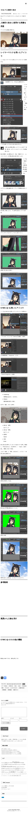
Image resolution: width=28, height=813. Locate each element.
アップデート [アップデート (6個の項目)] (8, 774)
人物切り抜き (21, 687)
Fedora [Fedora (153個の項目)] (15, 762)
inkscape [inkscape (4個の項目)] (18, 764)
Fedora (5, 685)
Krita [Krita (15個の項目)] (24, 764)
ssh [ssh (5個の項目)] (20, 770)
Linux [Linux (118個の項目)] (3, 766)
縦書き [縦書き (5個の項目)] (17, 775)
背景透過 (9, 689)
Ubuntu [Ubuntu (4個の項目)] (22, 770)
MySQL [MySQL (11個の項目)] (14, 766)
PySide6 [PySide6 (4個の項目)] (13, 768)
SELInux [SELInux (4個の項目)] (12, 770)
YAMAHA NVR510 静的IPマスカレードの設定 (11, 752)
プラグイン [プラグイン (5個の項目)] (5, 775)
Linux (19, 685)
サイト (20, 718)
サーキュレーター (5, 789)
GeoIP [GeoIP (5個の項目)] (2, 764)
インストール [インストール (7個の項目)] (15, 774)
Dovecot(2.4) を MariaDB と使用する (9, 750)
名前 (2, 718)
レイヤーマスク (14, 687)
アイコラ (7, 687)
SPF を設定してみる (5, 748)
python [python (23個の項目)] (17, 768)
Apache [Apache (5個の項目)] (2, 762)
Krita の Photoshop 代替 (6, 13)
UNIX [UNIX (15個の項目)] (2, 772)
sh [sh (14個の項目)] (15, 770)
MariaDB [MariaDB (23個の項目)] (9, 766)
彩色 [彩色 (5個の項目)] (13, 775)
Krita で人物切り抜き (8, 10)
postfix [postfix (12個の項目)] (3, 768)
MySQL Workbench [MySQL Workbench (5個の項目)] (20, 766)
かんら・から (17, 13)
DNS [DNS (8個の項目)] (11, 762)
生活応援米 (4, 787)
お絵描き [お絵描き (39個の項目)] (12, 772)
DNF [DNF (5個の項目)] (9, 762)
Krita (15, 685)
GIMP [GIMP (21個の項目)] (6, 764)
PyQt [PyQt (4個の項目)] (11, 768)
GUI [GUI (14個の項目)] (16, 764)
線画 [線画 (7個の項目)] (15, 775)
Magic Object (17, 809)
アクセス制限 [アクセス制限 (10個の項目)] (19, 772)
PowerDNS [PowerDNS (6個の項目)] (7, 768)
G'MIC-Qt (11, 685)
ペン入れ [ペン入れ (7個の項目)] (10, 775)
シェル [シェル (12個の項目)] (19, 774)
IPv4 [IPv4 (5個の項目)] (21, 764)
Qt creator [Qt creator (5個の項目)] (22, 768)
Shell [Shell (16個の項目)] (17, 770)
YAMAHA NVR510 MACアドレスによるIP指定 (11, 753)
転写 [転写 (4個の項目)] (20, 775)
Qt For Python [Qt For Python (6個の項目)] (8, 770)
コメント (3, 704)
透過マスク (15, 689)
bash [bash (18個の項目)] (6, 762)
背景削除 (4, 689)
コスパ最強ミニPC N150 (7, 786)
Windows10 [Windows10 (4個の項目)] (7, 772)
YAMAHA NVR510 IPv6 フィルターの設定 (10, 751)
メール (12, 718)
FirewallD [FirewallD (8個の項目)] (22, 762)
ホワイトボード (18, 810)
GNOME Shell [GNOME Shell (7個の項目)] (11, 764)
